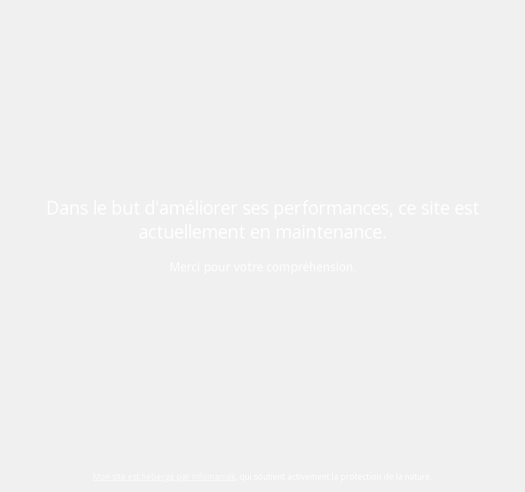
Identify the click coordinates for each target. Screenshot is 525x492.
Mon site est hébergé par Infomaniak (164, 476)
